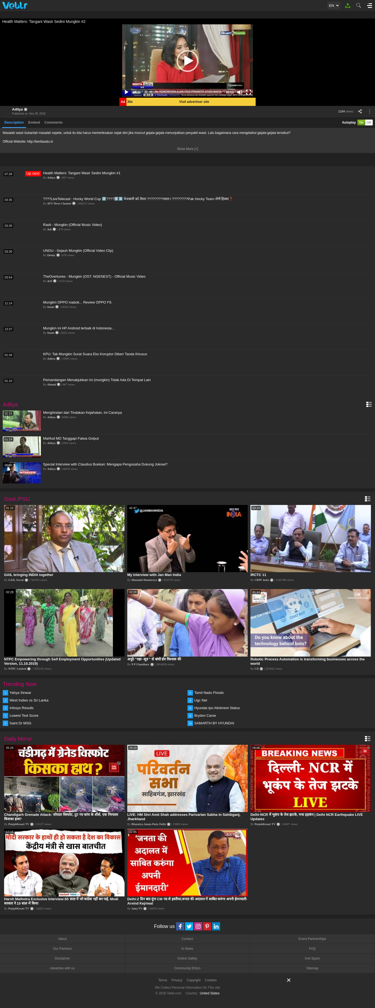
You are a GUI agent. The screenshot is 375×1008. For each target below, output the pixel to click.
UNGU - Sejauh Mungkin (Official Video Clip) (78, 251)
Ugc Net (200, 700)
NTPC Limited (17, 668)
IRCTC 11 (258, 575)
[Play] (126, 92)
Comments (53, 122)
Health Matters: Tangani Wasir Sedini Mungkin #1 (81, 173)
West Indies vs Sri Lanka (29, 700)
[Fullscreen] (248, 92)
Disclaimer (62, 958)
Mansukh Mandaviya (144, 579)
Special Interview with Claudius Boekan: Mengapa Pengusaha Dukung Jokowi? (105, 464)
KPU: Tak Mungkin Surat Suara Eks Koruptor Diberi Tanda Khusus (95, 354)
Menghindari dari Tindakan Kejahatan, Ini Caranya (82, 412)
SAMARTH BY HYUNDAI (214, 723)
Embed (34, 122)
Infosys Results (22, 708)
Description (14, 122)
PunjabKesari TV (18, 824)
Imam (51, 306)
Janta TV (137, 908)
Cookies (211, 980)
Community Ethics (187, 968)
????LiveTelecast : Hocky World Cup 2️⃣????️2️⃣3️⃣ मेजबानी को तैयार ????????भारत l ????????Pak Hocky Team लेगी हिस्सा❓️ (138, 199)
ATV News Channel (59, 203)
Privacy (176, 980)
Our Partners (62, 949)
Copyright (194, 980)
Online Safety (187, 958)
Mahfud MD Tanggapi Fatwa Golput (71, 438)
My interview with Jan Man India (154, 575)
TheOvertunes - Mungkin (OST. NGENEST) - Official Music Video (94, 276)
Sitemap (312, 968)
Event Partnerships (312, 939)
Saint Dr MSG (20, 723)
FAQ (312, 949)
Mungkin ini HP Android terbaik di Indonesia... (78, 328)
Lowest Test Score (24, 715)
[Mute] (240, 92)
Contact (187, 939)
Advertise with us (62, 968)
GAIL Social (16, 579)
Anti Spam (312, 958)
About (62, 939)
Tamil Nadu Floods (209, 693)
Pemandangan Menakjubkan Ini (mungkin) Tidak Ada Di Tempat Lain (97, 380)
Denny (51, 255)
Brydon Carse (205, 715)
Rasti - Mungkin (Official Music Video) (72, 225)
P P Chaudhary (140, 664)
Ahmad (51, 384)
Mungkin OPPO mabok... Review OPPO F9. (77, 302)
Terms (162, 980)
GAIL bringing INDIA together (28, 575)
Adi (49, 229)
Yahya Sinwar (20, 693)
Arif (49, 281)
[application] (187, 61)
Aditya (17, 109)
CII (257, 668)
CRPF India (262, 579)
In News (187, 949)
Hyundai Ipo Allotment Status (217, 708)
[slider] (183, 92)
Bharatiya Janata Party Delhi (149, 824)
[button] (187, 61)
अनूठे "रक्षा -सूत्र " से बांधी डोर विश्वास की (154, 659)
